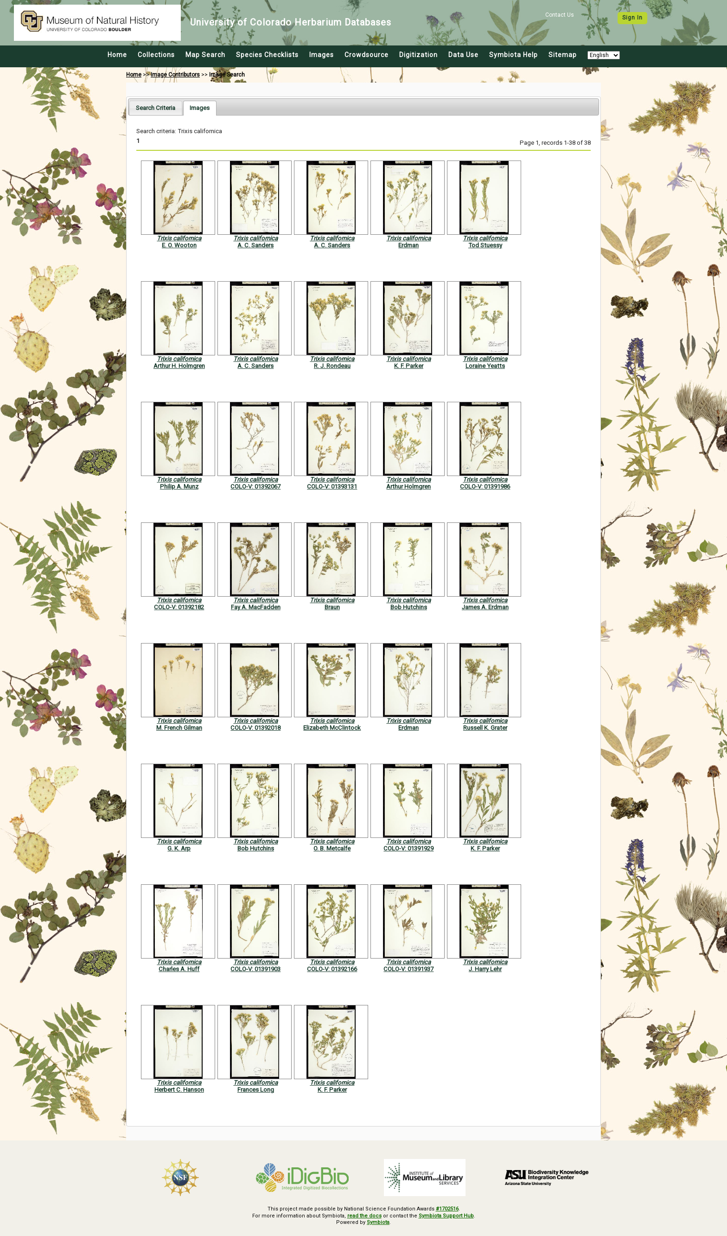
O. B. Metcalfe (332, 848)
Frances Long (255, 1089)
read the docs (364, 1216)
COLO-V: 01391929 (408, 848)
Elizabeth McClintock (332, 727)
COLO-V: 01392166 (332, 969)
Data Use (463, 54)
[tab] (155, 108)
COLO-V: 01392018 (255, 727)
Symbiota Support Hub (446, 1216)
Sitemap (562, 54)
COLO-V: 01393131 (332, 486)
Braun (332, 607)
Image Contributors (175, 74)
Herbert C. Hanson (179, 1089)
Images (321, 54)
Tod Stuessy (485, 245)
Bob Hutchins (408, 607)
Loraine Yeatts (485, 365)
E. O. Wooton (179, 245)
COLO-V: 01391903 (255, 969)
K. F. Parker (408, 365)
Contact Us (559, 15)
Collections (156, 54)
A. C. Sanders (255, 245)
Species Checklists (267, 54)
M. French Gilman (179, 727)
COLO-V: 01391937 (408, 969)
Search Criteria (155, 107)
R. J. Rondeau (332, 365)
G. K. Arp (179, 848)
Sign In (632, 17)
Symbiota (378, 1222)
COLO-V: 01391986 (485, 486)
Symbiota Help (513, 54)
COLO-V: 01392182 (179, 607)
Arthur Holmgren (408, 486)
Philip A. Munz (179, 486)
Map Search (205, 54)
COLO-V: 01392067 (255, 486)
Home (117, 54)
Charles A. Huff (179, 969)
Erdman (408, 245)
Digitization (418, 54)
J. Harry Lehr (485, 969)
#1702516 (447, 1209)
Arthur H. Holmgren (179, 365)
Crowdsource (366, 54)
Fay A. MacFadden (256, 607)
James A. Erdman (485, 607)
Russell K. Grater (485, 727)
